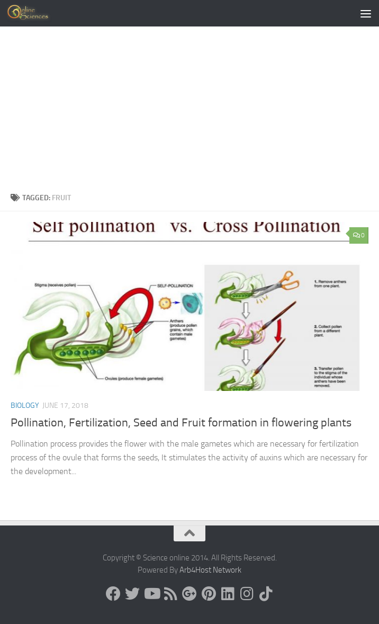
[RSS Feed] (170, 593)
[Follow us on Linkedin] (227, 593)
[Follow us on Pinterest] (208, 593)
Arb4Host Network (210, 570)
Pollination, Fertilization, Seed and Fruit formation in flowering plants (181, 423)
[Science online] (113, 593)
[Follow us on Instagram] (246, 593)
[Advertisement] (189, 106)
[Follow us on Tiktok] (265, 593)
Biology (25, 405)
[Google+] (189, 593)
